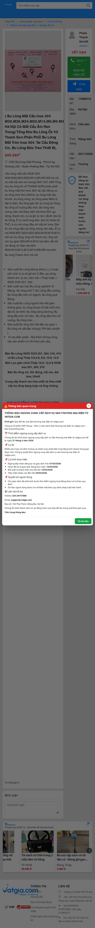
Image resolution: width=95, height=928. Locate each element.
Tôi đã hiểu (83, 521)
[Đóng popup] (88, 406)
